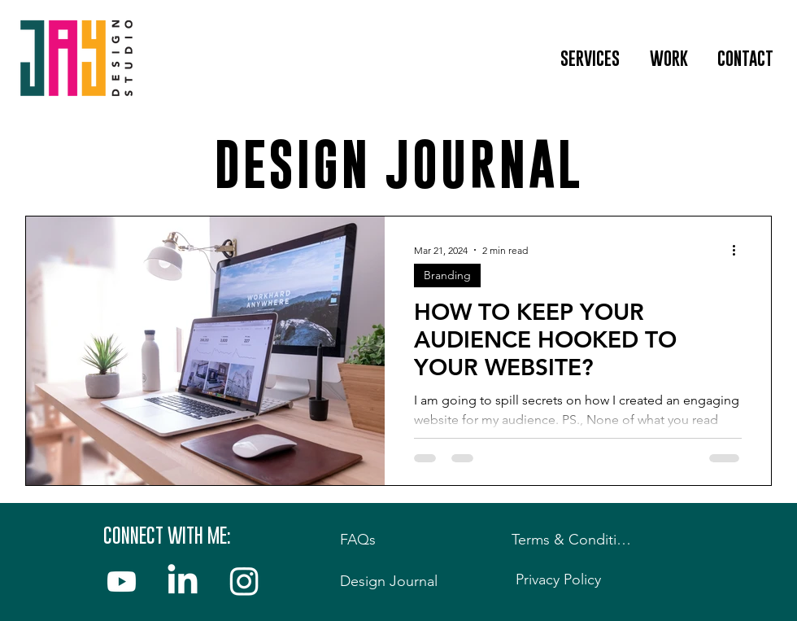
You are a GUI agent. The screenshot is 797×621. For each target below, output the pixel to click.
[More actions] (739, 250)
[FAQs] (386, 539)
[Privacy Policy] (562, 579)
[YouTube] (121, 581)
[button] (589, 58)
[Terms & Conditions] (578, 539)
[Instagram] (243, 581)
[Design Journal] (393, 581)
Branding (447, 275)
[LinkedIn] (182, 581)
